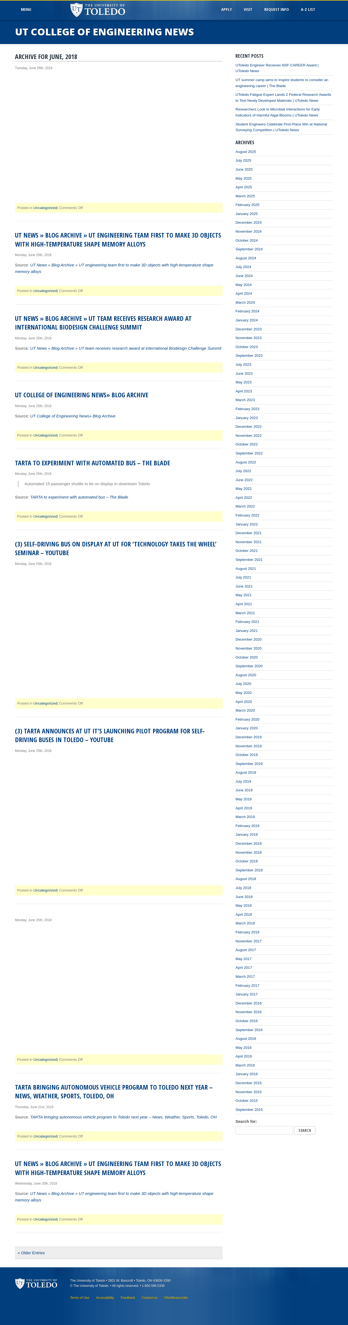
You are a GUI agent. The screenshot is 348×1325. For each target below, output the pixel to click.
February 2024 (247, 311)
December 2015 (248, 1083)
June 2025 (244, 169)
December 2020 (248, 639)
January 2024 (246, 320)
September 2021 (249, 560)
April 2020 (243, 702)
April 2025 (243, 187)
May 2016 (243, 1048)
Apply (226, 9)
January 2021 (246, 631)
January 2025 (246, 214)
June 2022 (244, 480)
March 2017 (245, 976)
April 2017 (243, 968)
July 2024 (243, 267)
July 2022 (243, 471)
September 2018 (249, 870)
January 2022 (246, 524)
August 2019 (245, 772)
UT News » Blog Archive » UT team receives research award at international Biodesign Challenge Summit (103, 322)
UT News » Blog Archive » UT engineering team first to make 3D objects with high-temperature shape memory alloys (118, 239)
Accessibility (105, 1298)
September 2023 (249, 355)
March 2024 (245, 302)
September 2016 (249, 1030)
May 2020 (243, 693)
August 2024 (245, 258)
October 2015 (246, 1101)
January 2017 (246, 994)
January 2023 (246, 418)
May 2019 (243, 799)
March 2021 (245, 613)
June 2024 (244, 276)
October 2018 (246, 861)
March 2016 (245, 1065)
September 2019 (249, 764)
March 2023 (245, 400)
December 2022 (248, 427)
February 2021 (247, 622)
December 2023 (248, 329)
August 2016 (245, 1039)
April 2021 (243, 604)
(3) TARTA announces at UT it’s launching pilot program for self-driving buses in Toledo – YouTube (110, 735)
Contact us (149, 1298)
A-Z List (308, 9)
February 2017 (247, 985)
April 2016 (243, 1056)
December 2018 (248, 843)
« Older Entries (31, 1252)
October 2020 (246, 657)
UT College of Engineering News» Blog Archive (81, 394)
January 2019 (246, 834)
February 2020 (247, 719)
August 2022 (245, 462)
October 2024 (246, 240)
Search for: (246, 1121)
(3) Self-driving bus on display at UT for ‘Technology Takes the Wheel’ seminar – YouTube (115, 548)
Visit (248, 9)
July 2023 (243, 364)
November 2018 (248, 852)
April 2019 (243, 808)
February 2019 (247, 826)
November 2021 (248, 542)
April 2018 (243, 914)
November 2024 (248, 231)
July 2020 (243, 684)
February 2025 (247, 205)
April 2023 (243, 391)
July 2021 (243, 577)
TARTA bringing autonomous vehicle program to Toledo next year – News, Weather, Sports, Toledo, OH (114, 1091)
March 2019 (245, 817)
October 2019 (246, 755)
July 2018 (243, 888)
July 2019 (243, 781)
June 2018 (244, 897)
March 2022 (245, 506)
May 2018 (243, 905)
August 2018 (245, 879)
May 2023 (243, 382)
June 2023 (244, 373)
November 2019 (248, 746)
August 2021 (245, 569)
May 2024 (243, 285)
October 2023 (246, 347)
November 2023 (248, 338)
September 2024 (249, 249)
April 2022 (243, 498)
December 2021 (248, 533)
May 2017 (243, 959)
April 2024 (243, 293)
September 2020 (249, 666)
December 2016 (248, 1003)
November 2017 (248, 941)
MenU (27, 9)
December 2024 (248, 222)
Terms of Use (79, 1298)
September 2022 (249, 453)
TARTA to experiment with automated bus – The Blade (92, 462)
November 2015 (248, 1092)
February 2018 (247, 932)
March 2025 (245, 196)
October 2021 (246, 551)
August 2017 (245, 950)
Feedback (128, 1298)
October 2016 (246, 1021)
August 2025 (245, 152)
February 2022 (247, 515)
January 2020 (246, 728)
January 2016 (246, 1074)
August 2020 (245, 675)
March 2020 (245, 710)
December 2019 (248, 737)
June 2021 (244, 586)
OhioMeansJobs (176, 1298)
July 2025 (243, 160)
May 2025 (243, 178)
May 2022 (243, 489)
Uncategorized (45, 208)
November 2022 (248, 436)
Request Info (276, 9)
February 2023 (247, 409)
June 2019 (244, 790)
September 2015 (249, 1110)
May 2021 (243, 595)
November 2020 (248, 648)
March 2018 (245, 923)
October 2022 (246, 444)
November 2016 (248, 1012)
